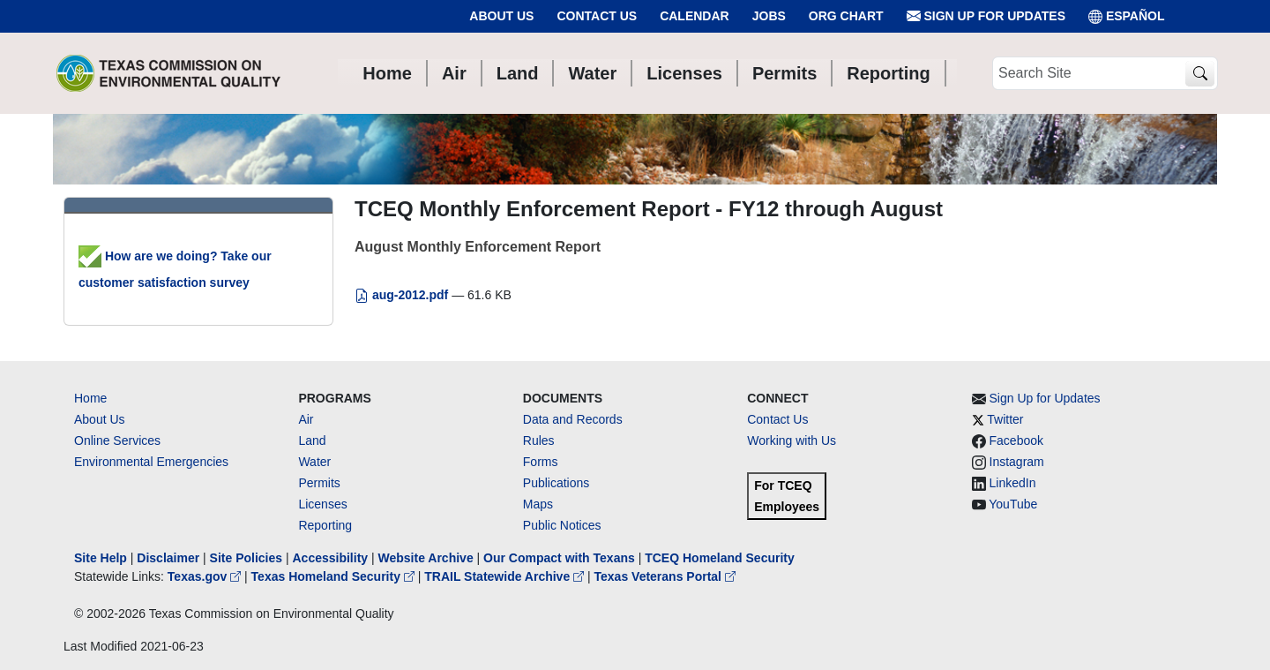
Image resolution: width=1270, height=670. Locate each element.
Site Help (100, 558)
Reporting (325, 525)
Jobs (769, 16)
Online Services (117, 440)
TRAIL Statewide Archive (505, 576)
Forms (540, 462)
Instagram (1017, 462)
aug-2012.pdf (403, 295)
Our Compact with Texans (559, 558)
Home (90, 398)
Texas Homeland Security (334, 576)
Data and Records (573, 419)
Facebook (1016, 440)
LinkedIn (1013, 483)
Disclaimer (168, 558)
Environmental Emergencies (151, 462)
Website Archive (426, 558)
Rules (539, 440)
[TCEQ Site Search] (1199, 73)
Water (314, 462)
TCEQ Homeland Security (720, 558)
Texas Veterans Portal (665, 576)
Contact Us (597, 16)
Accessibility (331, 558)
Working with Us (791, 440)
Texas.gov (206, 576)
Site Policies (246, 558)
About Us (501, 16)
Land (311, 440)
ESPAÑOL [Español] (1126, 16)
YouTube (1013, 504)
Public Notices (562, 525)
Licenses (322, 504)
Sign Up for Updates (986, 16)
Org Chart (846, 16)
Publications (556, 483)
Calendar (694, 16)
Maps (538, 504)
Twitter (1005, 419)
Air (305, 419)
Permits (319, 483)
